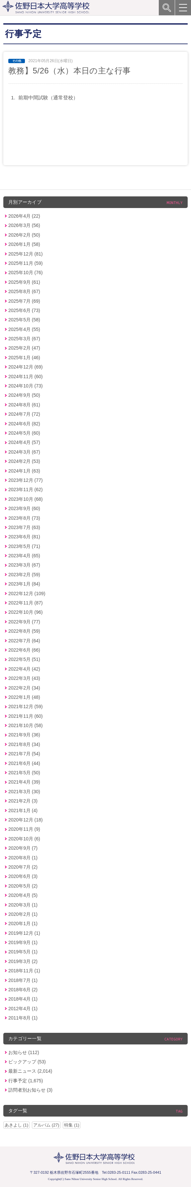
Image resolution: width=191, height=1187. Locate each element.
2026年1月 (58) (24, 244)
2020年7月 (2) (23, 867)
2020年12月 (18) (25, 819)
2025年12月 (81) (25, 254)
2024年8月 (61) (24, 404)
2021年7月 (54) (24, 753)
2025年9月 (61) (24, 282)
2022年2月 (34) (24, 688)
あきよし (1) (16, 1125)
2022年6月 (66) (24, 650)
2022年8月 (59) (24, 631)
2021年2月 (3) (23, 801)
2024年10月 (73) (25, 385)
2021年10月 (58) (25, 725)
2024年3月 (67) (24, 452)
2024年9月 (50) (24, 395)
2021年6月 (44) (24, 763)
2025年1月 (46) (24, 357)
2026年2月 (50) (24, 235)
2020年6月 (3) (23, 876)
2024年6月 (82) (24, 423)
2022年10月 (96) (25, 612)
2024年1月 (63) (24, 471)
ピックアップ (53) (27, 1061)
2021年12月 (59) (25, 706)
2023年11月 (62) (25, 489)
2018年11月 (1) (24, 970)
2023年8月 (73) (24, 518)
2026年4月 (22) (24, 216)
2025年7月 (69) (24, 301)
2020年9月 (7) (23, 848)
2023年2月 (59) (24, 574)
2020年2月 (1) (23, 914)
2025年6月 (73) (24, 310)
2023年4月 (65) (24, 555)
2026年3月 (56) (24, 225)
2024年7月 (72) (24, 414)
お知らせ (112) (23, 1052)
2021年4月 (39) (24, 782)
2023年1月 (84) (24, 584)
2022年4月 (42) (24, 669)
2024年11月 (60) (25, 376)
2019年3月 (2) (23, 961)
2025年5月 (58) (24, 319)
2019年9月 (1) (23, 942)
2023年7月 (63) (24, 527)
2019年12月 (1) (24, 933)
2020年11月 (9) (24, 829)
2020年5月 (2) (23, 886)
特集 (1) (71, 1125)
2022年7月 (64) (24, 640)
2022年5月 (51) (24, 659)
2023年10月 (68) (25, 499)
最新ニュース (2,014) (30, 1071)
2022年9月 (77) (24, 621)
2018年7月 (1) (23, 980)
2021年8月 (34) (24, 744)
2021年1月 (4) (23, 810)
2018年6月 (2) (23, 989)
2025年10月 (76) (25, 272)
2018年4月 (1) (23, 999)
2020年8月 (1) (23, 857)
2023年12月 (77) (25, 480)
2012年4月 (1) (23, 1008)
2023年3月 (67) (24, 565)
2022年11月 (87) (25, 602)
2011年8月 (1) (23, 1018)
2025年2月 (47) (24, 348)
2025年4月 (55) (24, 329)
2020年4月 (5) (23, 895)
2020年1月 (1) (23, 923)
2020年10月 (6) (24, 838)
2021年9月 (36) (24, 734)
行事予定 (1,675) (25, 1080)
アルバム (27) (46, 1125)
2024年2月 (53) (24, 461)
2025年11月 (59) (25, 263)
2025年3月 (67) (24, 338)
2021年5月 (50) (24, 772)
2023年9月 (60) (24, 508)
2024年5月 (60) (24, 433)
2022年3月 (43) (24, 678)
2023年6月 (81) (24, 536)
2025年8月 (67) (24, 291)
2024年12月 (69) (25, 367)
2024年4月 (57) (24, 442)
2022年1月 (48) (24, 697)
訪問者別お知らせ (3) (30, 1090)
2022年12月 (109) (26, 593)
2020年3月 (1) (23, 905)
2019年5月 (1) (23, 951)
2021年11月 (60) (25, 716)
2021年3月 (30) (24, 791)
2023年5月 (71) (24, 546)
